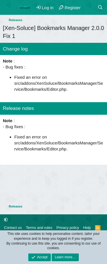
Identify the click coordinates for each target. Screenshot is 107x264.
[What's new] (88, 8)
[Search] (100, 8)
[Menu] (8, 7)
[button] (6, 219)
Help (87, 227)
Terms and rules (39, 227)
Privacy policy (67, 227)
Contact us (13, 227)
